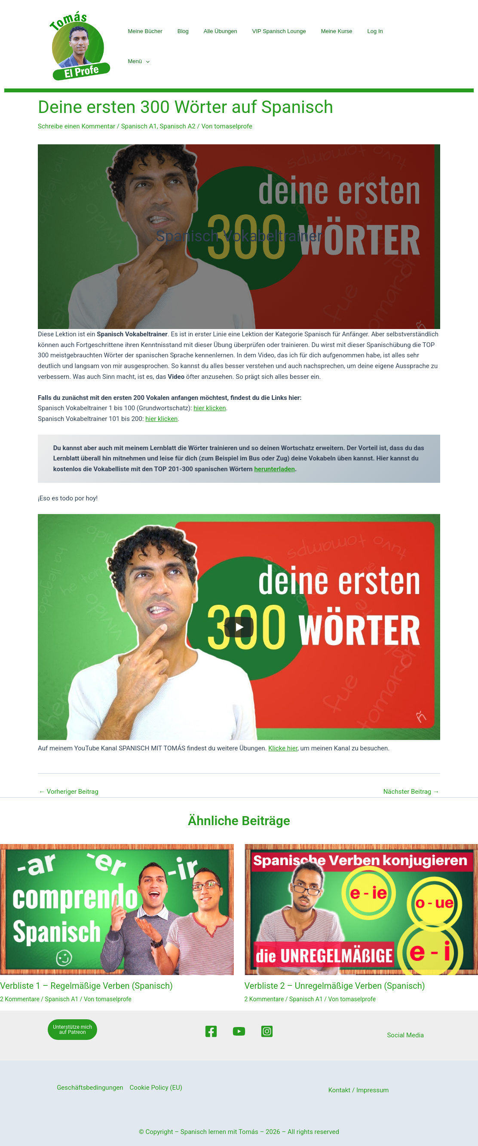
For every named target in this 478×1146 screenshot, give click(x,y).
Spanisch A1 (139, 126)
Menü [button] (405, 46)
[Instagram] (267, 1031)
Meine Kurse (337, 46)
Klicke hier (282, 748)
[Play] (239, 627)
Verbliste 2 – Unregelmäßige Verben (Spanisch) (335, 986)
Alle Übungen (225, 46)
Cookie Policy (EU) (156, 1087)
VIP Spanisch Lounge (282, 46)
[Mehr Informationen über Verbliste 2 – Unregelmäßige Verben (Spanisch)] (361, 909)
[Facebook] (211, 1031)
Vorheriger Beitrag (68, 792)
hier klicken (209, 408)
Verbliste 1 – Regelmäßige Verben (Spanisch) (86, 986)
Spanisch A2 (178, 126)
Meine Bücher (154, 46)
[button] (412, 46)
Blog (190, 46)
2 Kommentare (20, 999)
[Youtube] (239, 1031)
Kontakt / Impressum (358, 1090)
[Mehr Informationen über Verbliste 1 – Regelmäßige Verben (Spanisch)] (117, 909)
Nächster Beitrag (411, 792)
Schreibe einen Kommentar (76, 126)
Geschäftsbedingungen (90, 1087)
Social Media (405, 1035)
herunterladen (274, 469)
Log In (373, 46)
